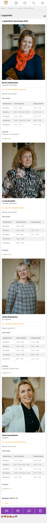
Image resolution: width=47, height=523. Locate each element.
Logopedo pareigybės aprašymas (15, 89)
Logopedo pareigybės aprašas (14, 208)
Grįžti (6, 503)
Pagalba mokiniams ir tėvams (25, 8)
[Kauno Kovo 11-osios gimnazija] (6, 3)
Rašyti (9, 138)
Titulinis (3, 8)
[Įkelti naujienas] (16, 3)
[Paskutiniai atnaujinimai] (25, 3)
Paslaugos (11, 8)
